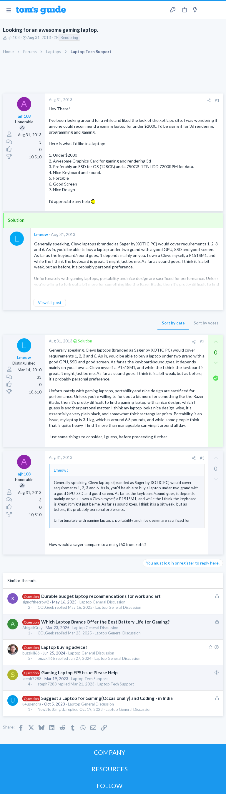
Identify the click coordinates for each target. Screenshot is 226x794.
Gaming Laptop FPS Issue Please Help (79, 672)
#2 (202, 341)
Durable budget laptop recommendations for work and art (101, 596)
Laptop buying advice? (64, 647)
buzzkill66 (31, 653)
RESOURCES (110, 768)
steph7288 (31, 678)
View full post (49, 302)
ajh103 (14, 37)
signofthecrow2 (35, 602)
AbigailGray (32, 627)
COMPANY (109, 752)
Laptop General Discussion (102, 602)
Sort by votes (206, 323)
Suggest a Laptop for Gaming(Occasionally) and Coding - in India (107, 698)
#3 (202, 458)
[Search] (218, 10)
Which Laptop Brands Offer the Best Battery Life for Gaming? (105, 621)
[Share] (209, 100)
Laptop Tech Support (89, 678)
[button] (8, 10)
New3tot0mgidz (52, 709)
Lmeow (41, 234)
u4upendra (31, 704)
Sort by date (173, 323)
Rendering (69, 37)
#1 (217, 100)
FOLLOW (109, 785)
